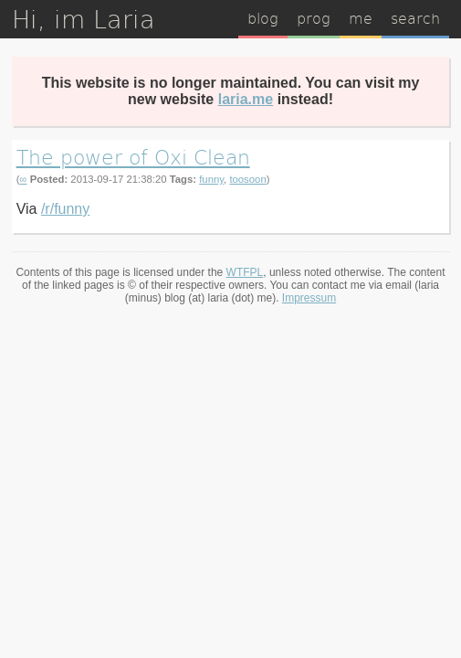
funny (211, 179)
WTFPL (245, 272)
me (360, 17)
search (415, 17)
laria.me (245, 99)
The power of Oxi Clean (133, 156)
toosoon (247, 179)
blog (262, 17)
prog (313, 17)
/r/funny (65, 209)
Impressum (309, 298)
